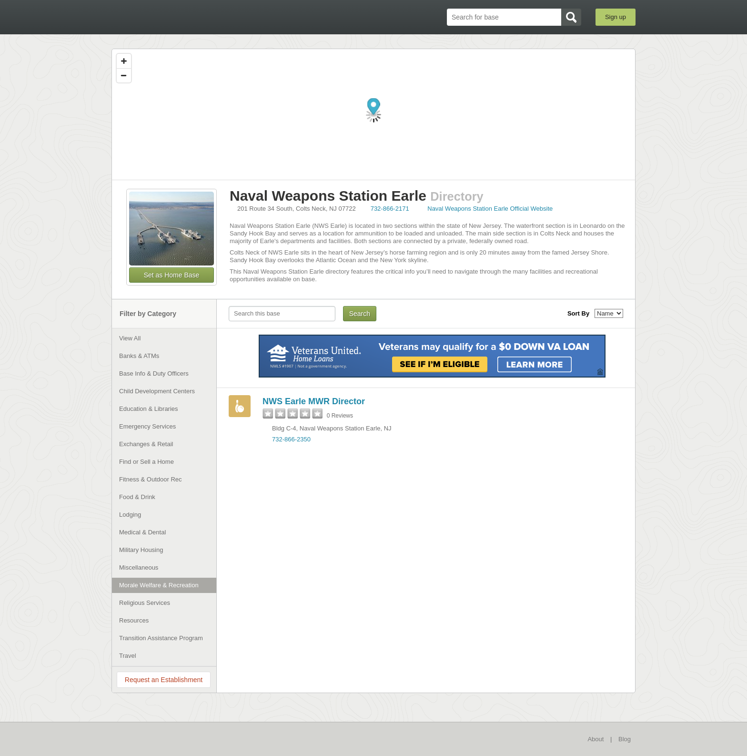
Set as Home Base (172, 275)
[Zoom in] (124, 61)
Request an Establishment (163, 680)
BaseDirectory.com (181, 17)
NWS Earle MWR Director (313, 401)
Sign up (615, 16)
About (595, 739)
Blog (624, 739)
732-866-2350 (291, 439)
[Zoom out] (124, 75)
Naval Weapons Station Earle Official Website (490, 208)
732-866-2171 (390, 208)
